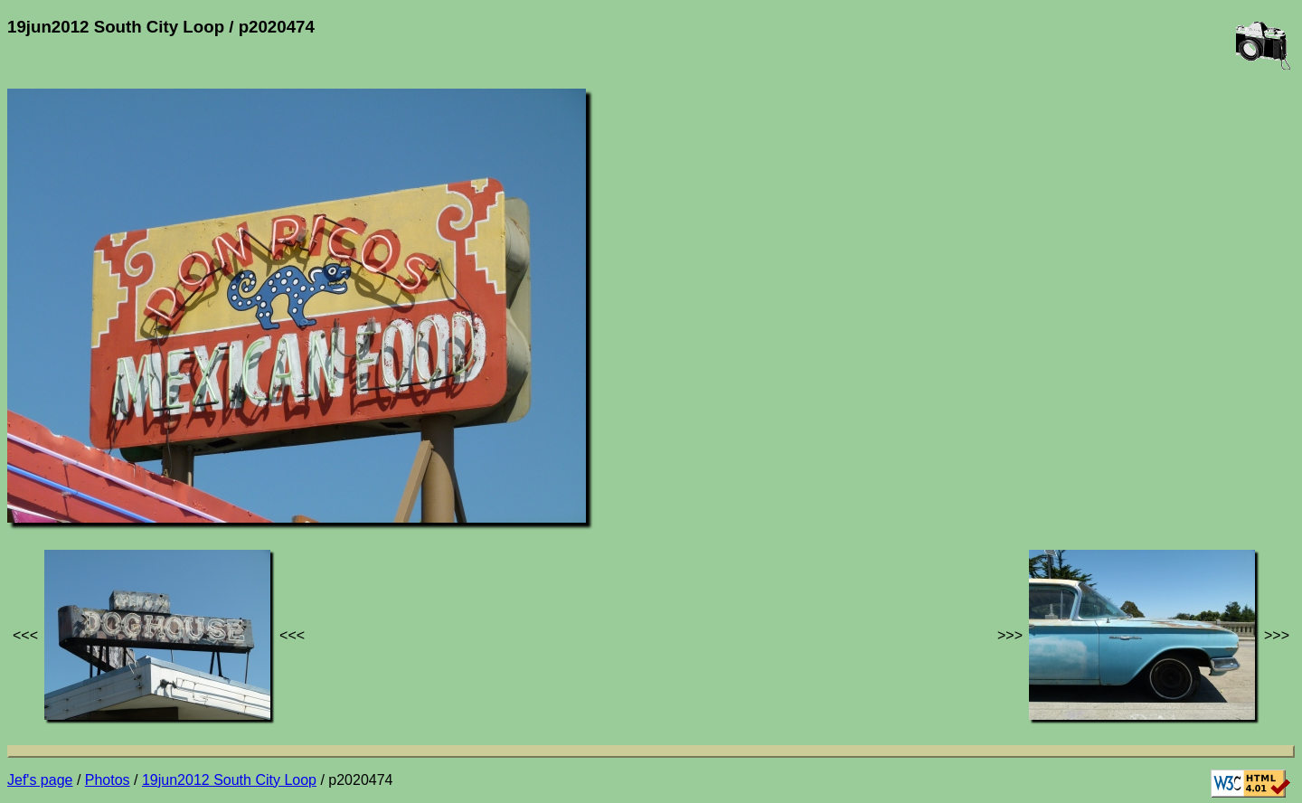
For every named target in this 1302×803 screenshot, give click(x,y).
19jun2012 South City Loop (229, 780)
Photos (107, 780)
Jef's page (39, 780)
